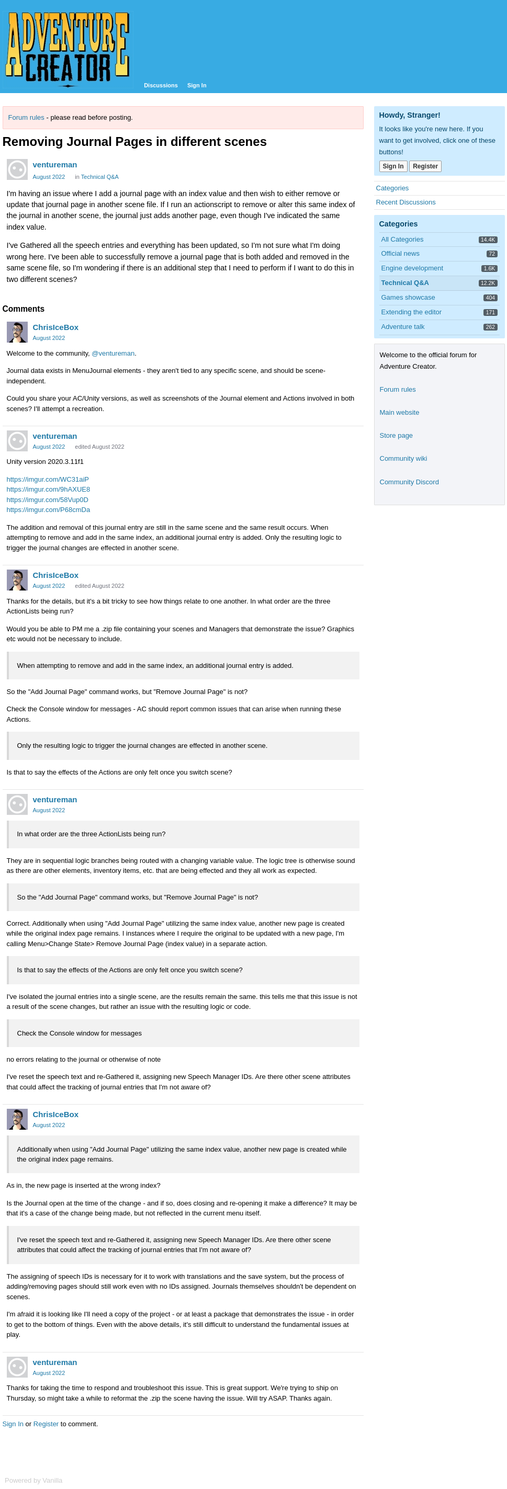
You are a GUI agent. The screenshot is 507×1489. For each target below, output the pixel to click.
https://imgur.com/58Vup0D (47, 500)
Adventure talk (403, 327)
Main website (400, 412)
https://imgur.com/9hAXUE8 (49, 489)
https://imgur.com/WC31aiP (48, 479)
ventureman (55, 164)
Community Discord (409, 482)
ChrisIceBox (56, 327)
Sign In (197, 85)
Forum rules (26, 117)
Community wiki (403, 458)
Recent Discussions (406, 202)
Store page (396, 435)
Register (46, 1424)
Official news (400, 253)
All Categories (402, 239)
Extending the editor (411, 312)
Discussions (161, 85)
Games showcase (408, 297)
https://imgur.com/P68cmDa (49, 510)
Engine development (412, 268)
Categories (392, 188)
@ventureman (113, 353)
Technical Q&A (100, 177)
